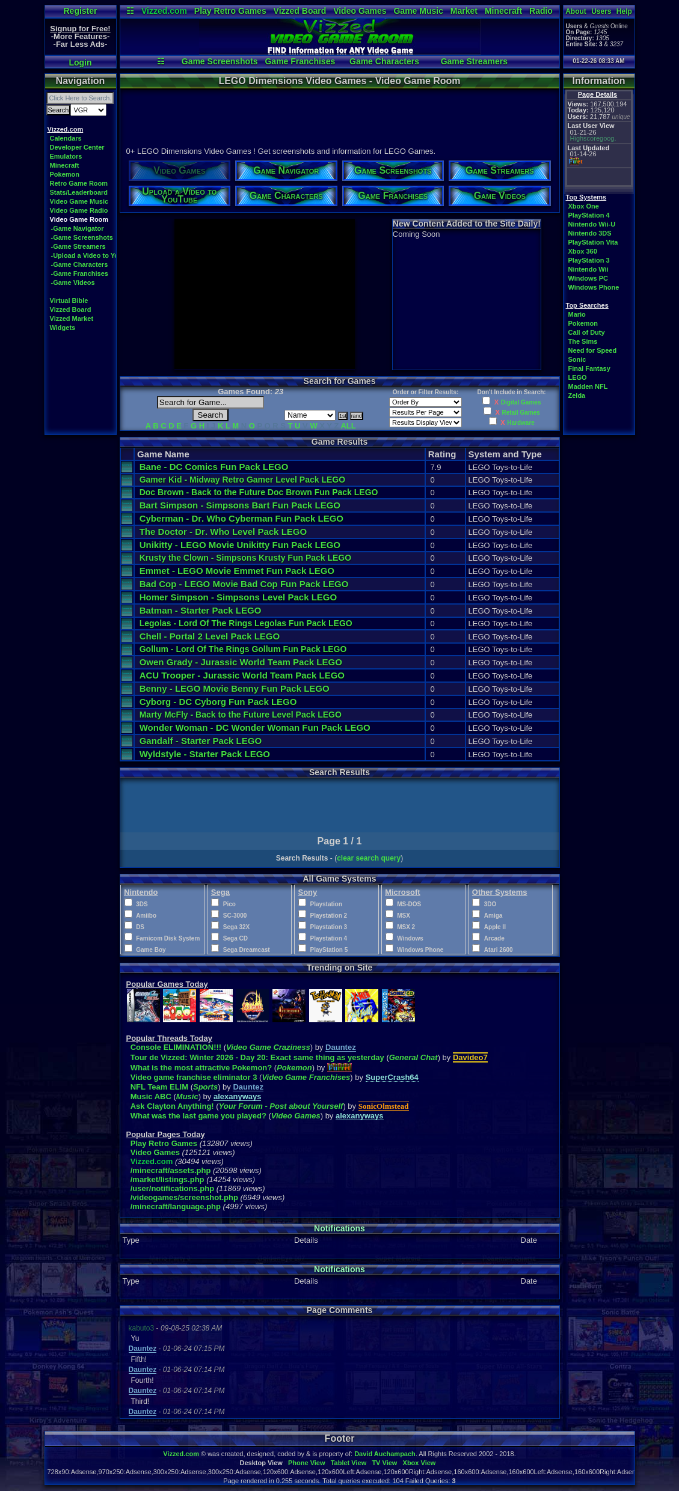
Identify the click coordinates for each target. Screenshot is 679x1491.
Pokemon (65, 174)
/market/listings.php (167, 1179)
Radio (541, 11)
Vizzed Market (72, 318)
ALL (347, 425)
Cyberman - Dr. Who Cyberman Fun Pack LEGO (241, 518)
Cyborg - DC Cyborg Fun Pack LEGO (218, 702)
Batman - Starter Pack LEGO (201, 610)
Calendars (66, 138)
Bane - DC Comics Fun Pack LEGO (214, 467)
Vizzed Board (300, 11)
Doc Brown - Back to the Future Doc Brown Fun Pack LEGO (259, 492)
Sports (205, 1086)
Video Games (359, 11)
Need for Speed (592, 350)
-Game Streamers (78, 246)
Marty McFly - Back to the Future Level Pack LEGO (241, 714)
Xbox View (419, 1462)
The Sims (583, 341)
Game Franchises (300, 61)
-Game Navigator (77, 228)
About (575, 11)
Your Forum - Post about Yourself (281, 1106)
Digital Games (521, 402)
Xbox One (583, 206)
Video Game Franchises (306, 1077)
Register (80, 11)
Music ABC (151, 1096)
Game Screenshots (220, 61)
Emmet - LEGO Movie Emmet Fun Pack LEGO (237, 571)
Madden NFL (588, 386)
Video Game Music (79, 201)
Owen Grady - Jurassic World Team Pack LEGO (241, 662)
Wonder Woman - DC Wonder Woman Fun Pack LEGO (255, 727)
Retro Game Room (79, 183)
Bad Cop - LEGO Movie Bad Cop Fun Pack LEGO (244, 584)
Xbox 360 (582, 251)
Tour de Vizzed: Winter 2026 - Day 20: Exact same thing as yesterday (257, 1057)
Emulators (66, 156)
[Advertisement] (339, 116)
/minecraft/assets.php (171, 1170)
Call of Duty (586, 332)
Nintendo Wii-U (592, 224)
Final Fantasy (589, 368)
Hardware (521, 422)
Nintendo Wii (588, 269)
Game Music (418, 11)
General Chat (413, 1057)
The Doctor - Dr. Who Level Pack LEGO (223, 531)
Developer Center (77, 147)
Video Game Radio (79, 210)
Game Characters (384, 61)
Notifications (339, 1228)
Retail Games (520, 412)
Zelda (577, 395)
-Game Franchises (79, 273)
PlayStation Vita (593, 242)
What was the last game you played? (198, 1115)
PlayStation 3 (589, 260)
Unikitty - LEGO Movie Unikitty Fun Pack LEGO (240, 545)
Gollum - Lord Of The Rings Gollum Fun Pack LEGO (243, 649)
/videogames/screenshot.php (184, 1197)
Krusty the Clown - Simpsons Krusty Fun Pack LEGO (245, 558)
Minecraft (503, 11)
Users (601, 11)
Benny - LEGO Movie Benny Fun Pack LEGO (235, 688)
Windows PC (588, 278)
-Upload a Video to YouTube (94, 255)
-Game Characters (79, 264)
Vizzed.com (164, 11)
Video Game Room (79, 219)
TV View (384, 1462)
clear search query (369, 858)
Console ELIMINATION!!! (176, 1047)
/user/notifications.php (172, 1188)
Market (464, 11)
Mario (577, 314)
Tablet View (349, 1462)
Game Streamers (474, 61)
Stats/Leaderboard (79, 192)
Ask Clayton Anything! (172, 1106)
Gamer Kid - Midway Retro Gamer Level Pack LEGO (242, 479)
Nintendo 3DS (590, 233)
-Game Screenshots (82, 237)
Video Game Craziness (268, 1047)
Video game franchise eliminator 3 (195, 1077)
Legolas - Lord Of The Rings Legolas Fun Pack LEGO (246, 623)
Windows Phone (593, 287)
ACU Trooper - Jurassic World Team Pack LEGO (242, 675)
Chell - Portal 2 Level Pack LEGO (210, 636)
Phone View (306, 1462)
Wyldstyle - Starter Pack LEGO (205, 754)
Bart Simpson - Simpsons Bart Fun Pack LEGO (240, 505)
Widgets (63, 327)
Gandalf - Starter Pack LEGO (201, 741)
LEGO (577, 377)
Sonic (577, 359)
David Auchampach (385, 1453)
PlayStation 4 (589, 215)
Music (187, 1096)
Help (624, 11)
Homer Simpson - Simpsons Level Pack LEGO (238, 597)
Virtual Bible (69, 300)
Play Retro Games (230, 11)
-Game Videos (73, 282)
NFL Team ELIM (159, 1086)
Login (80, 62)
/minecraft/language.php (176, 1206)
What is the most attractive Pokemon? (201, 1067)
